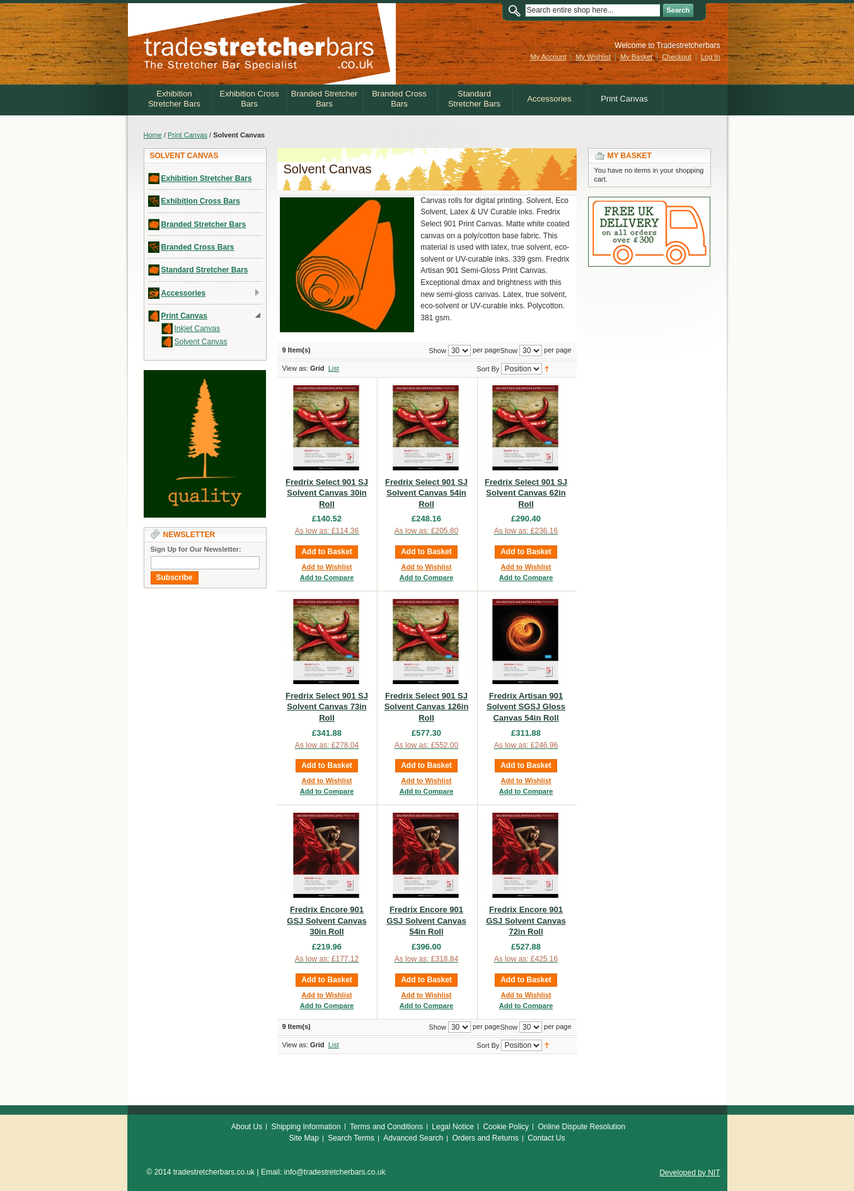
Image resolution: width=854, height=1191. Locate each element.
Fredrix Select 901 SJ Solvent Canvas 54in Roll (426, 493)
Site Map (303, 1138)
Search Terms (351, 1138)
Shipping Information (306, 1126)
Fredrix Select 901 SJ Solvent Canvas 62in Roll (526, 493)
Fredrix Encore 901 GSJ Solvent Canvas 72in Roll (525, 920)
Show (508, 350)
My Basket (636, 57)
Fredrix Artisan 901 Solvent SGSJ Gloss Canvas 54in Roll (526, 707)
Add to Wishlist (327, 567)
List (333, 368)
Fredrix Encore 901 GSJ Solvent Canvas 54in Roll (426, 920)
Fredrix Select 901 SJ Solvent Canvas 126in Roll (426, 707)
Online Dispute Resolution (581, 1126)
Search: (517, 10)
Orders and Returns (485, 1138)
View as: (295, 368)
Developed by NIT (689, 1172)
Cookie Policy (506, 1126)
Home (153, 135)
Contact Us (546, 1138)
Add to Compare (327, 577)
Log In (710, 57)
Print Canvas (187, 135)
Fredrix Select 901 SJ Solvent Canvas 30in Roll (327, 493)
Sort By (487, 368)
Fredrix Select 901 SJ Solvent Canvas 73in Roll (327, 707)
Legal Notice (453, 1126)
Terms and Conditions (386, 1126)
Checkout (676, 57)
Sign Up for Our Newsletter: (196, 549)
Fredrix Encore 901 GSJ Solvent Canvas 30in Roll (326, 920)
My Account (549, 57)
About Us (246, 1126)
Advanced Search (413, 1138)
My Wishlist (593, 57)
